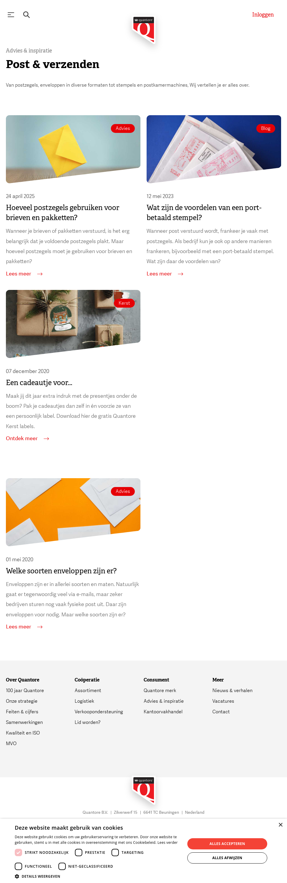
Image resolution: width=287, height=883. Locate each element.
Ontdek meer (27, 439)
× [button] (280, 825)
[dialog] (143, 851)
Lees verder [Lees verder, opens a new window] (168, 842)
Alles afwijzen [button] (227, 857)
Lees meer (24, 274)
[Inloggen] (263, 15)
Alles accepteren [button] (227, 843)
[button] (97, 876)
